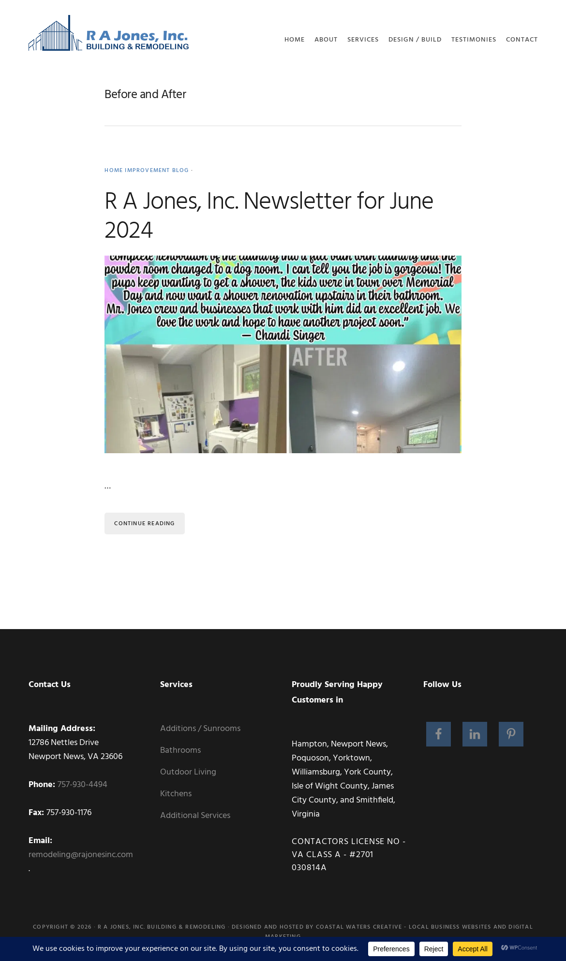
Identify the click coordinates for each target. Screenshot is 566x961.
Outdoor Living (188, 772)
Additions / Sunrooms (200, 729)
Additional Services (195, 816)
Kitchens (176, 794)
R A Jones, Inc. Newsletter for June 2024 (268, 217)
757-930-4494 (82, 785)
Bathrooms (180, 751)
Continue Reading (144, 524)
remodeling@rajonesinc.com (81, 855)
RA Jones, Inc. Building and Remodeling (109, 36)
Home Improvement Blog (146, 170)
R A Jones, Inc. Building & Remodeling (161, 927)
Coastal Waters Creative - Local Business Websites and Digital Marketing (399, 931)
